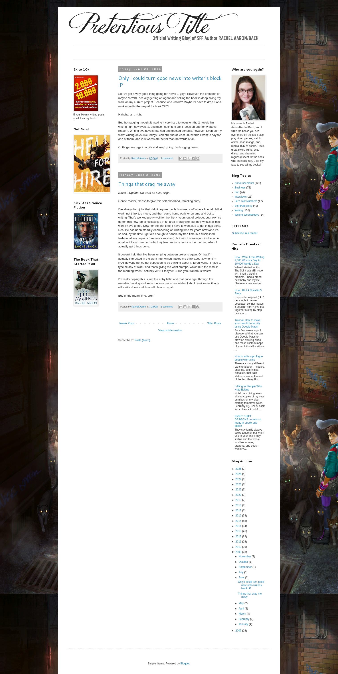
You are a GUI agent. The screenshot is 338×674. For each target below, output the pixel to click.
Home (170, 323)
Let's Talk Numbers (246, 201)
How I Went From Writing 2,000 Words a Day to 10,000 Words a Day (250, 260)
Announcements (244, 183)
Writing (239, 210)
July (241, 572)
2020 (238, 494)
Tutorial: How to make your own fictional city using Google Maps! (248, 323)
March (243, 613)
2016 (238, 515)
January (244, 624)
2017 (238, 510)
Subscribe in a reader (244, 233)
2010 (238, 547)
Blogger (185, 663)
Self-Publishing (244, 205)
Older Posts (214, 323)
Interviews (241, 196)
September (245, 567)
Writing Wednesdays (247, 214)
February (244, 619)
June (242, 577)
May (241, 603)
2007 (238, 630)
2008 (238, 552)
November (245, 556)
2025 (238, 474)
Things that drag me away (146, 183)
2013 (238, 531)
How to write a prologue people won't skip (249, 358)
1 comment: (167, 158)
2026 (238, 468)
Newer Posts (127, 323)
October (244, 561)
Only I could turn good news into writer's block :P (251, 585)
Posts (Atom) (142, 340)
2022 (238, 489)
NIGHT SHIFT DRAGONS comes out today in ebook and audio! (248, 421)
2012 (238, 536)
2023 (238, 484)
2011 (238, 541)
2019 (238, 500)
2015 (238, 520)
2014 (238, 526)
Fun (237, 192)
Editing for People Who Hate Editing (248, 388)
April (242, 608)
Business (240, 187)
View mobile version (170, 330)
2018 (238, 505)
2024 (238, 479)
